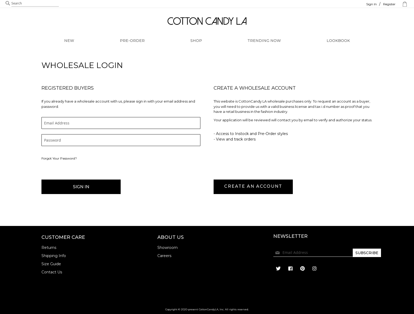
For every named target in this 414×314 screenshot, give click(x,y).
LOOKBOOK (338, 40)
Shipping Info (53, 255)
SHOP (196, 40)
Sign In (371, 4)
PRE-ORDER (132, 40)
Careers (164, 255)
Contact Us (51, 272)
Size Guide (51, 264)
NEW (69, 40)
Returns (48, 247)
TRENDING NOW (264, 40)
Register (389, 4)
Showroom (167, 247)
